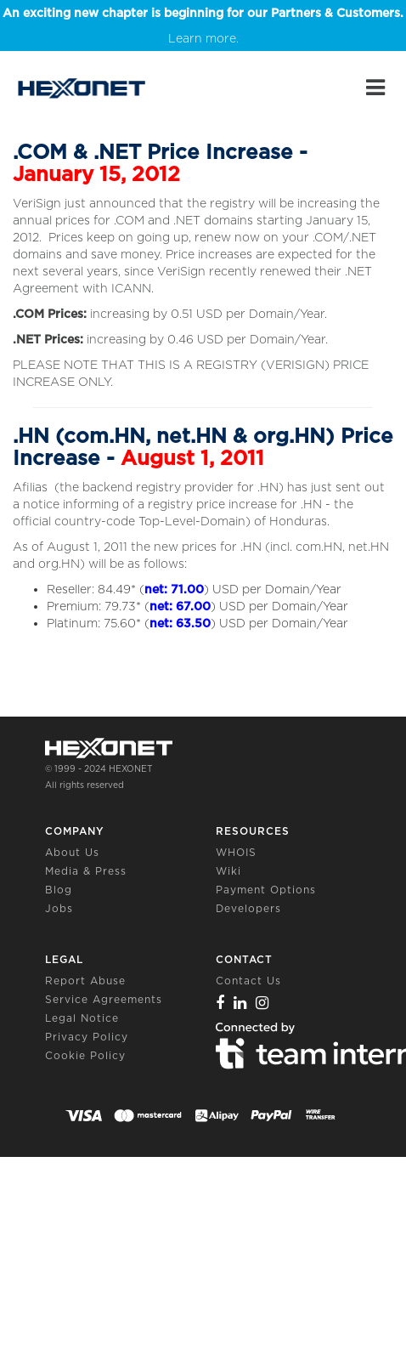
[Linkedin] (240, 1003)
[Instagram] (262, 1003)
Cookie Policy (85, 1055)
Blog (58, 889)
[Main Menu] (375, 87)
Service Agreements (103, 999)
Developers (248, 908)
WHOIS (236, 852)
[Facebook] (220, 1003)
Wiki (228, 871)
